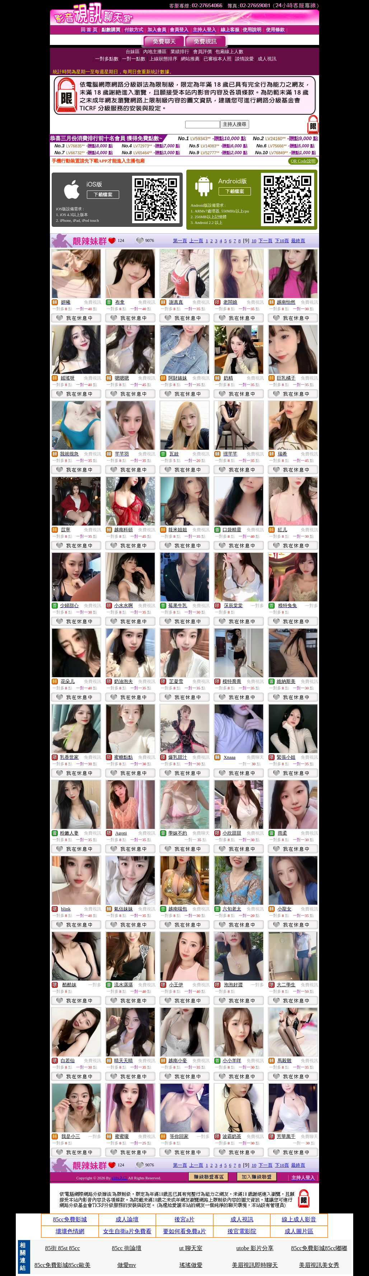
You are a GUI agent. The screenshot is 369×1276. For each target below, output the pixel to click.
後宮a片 (184, 1219)
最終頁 (298, 240)
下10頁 (282, 240)
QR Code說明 (303, 161)
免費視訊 (92, 302)
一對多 (257, 605)
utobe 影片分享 (255, 1248)
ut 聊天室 (190, 1248)
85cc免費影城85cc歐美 (62, 1265)
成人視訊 (241, 1219)
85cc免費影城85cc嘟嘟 (319, 1248)
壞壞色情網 (70, 1231)
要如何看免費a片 (184, 1231)
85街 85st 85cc (62, 1248)
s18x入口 (120, 1178)
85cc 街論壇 (126, 1248)
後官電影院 (242, 1231)
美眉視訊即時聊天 (255, 1265)
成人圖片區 (299, 1231)
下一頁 (265, 240)
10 (254, 240)
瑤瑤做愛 (190, 1265)
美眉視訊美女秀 (319, 1265)
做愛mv (126, 1265)
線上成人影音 (299, 1219)
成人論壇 (127, 1219)
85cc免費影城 (70, 1219)
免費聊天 (255, 757)
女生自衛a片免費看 (127, 1231)
